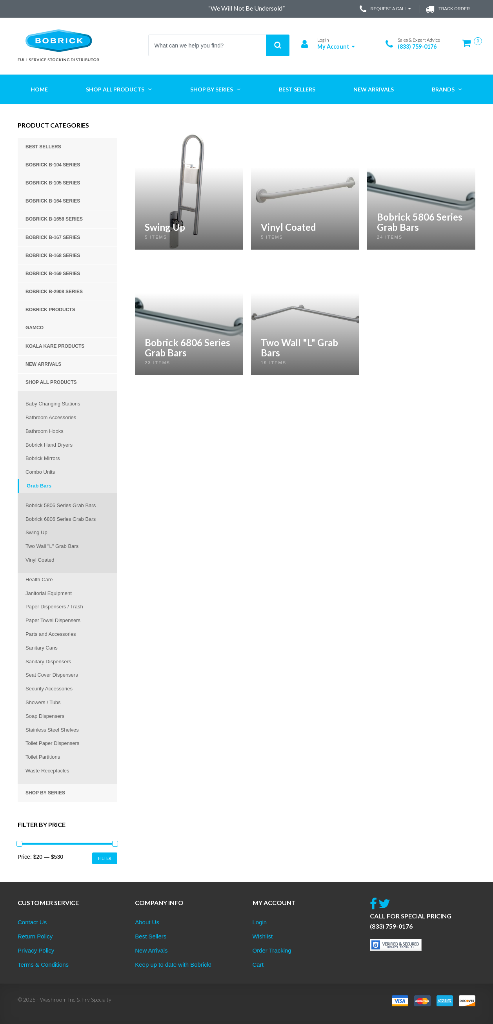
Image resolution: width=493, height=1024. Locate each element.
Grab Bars (39, 486)
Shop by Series (45, 793)
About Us (147, 922)
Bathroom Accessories (50, 417)
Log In (323, 40)
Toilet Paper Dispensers (52, 743)
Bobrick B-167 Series (52, 237)
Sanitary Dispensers (48, 661)
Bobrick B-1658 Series (54, 219)
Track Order (448, 9)
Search (277, 45)
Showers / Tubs (43, 702)
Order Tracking (272, 950)
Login (260, 922)
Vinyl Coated (39, 560)
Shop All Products (50, 382)
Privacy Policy (36, 950)
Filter (104, 858)
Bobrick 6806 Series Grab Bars (60, 519)
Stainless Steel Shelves (52, 730)
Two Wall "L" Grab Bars (51, 546)
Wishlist (263, 936)
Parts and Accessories (50, 634)
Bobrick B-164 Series (52, 201)
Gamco (34, 327)
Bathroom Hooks (44, 431)
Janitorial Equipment (48, 593)
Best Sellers (43, 147)
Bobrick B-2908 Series (54, 291)
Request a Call (386, 9)
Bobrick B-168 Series (52, 255)
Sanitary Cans (41, 648)
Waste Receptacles (47, 771)
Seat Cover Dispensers (51, 675)
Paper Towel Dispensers (52, 620)
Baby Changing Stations (52, 404)
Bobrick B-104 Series (52, 165)
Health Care (39, 579)
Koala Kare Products (54, 346)
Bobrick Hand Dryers (49, 445)
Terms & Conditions (43, 964)
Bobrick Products (50, 309)
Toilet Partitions (42, 757)
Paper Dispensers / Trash (54, 607)
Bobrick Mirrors (42, 458)
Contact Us (32, 922)
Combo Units (40, 472)
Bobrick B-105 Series (52, 183)
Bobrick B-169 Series (52, 273)
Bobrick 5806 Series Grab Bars (60, 505)
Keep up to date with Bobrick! (173, 964)
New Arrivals (43, 364)
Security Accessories (49, 689)
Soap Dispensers (44, 716)
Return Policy (35, 936)
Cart (258, 964)
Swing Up (36, 532)
